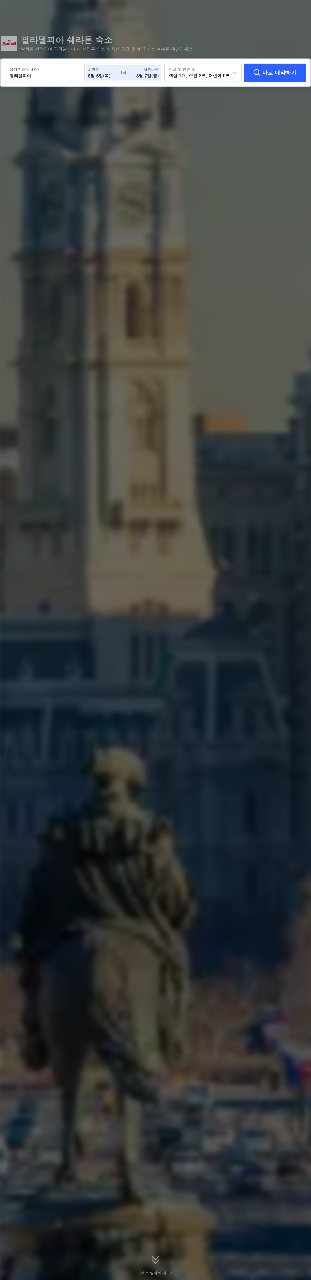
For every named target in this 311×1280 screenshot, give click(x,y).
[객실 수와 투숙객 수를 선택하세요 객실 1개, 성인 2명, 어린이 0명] (203, 73)
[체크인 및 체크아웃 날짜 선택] (104, 73)
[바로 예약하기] (275, 73)
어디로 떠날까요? (24, 69)
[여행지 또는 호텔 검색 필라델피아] (43, 73)
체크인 (93, 69)
